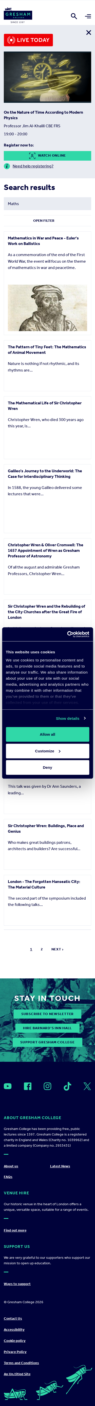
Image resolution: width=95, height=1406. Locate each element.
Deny (47, 767)
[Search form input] (47, 203)
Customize (47, 751)
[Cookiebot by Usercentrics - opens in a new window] (67, 634)
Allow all (47, 734)
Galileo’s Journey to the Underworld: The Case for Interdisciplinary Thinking (45, 555)
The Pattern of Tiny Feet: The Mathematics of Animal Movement (47, 349)
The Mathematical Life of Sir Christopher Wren (45, 452)
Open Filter (43, 220)
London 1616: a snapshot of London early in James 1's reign (47, 1022)
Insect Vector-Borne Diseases (35, 870)
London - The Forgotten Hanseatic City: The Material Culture (44, 1227)
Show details (68, 718)
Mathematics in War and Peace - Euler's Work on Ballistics (43, 241)
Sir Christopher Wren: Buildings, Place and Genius (46, 1124)
